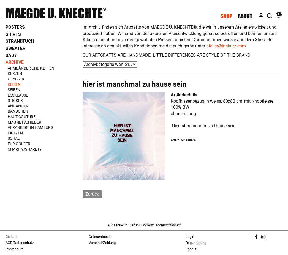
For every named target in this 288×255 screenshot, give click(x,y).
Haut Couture (22, 117)
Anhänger (18, 106)
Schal (14, 138)
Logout (191, 249)
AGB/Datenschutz (20, 243)
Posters (15, 27)
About (245, 16)
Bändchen (18, 111)
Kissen (14, 84)
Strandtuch (20, 41)
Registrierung (196, 243)
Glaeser (16, 79)
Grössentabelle (100, 237)
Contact (12, 237)
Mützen (15, 133)
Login (190, 237)
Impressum (14, 249)
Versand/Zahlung (102, 243)
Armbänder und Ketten (31, 68)
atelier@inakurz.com (226, 46)
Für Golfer (19, 144)
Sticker (15, 100)
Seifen (14, 89)
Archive (15, 62)
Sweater (15, 48)
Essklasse (18, 95)
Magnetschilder (24, 122)
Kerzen (15, 73)
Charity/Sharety (25, 149)
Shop (226, 16)
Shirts (13, 34)
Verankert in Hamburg (30, 127)
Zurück (92, 194)
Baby (11, 55)
